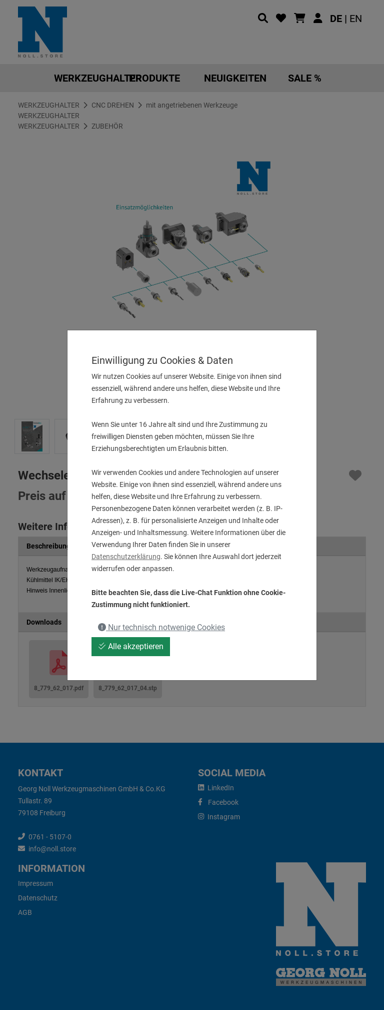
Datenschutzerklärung (126, 557)
